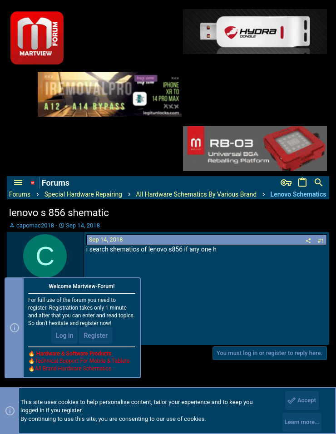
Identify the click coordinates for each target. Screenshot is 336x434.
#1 (320, 240)
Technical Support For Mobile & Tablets (82, 361)
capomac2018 (35, 225)
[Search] (319, 183)
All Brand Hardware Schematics (73, 368)
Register (96, 335)
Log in (64, 335)
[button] (18, 183)
